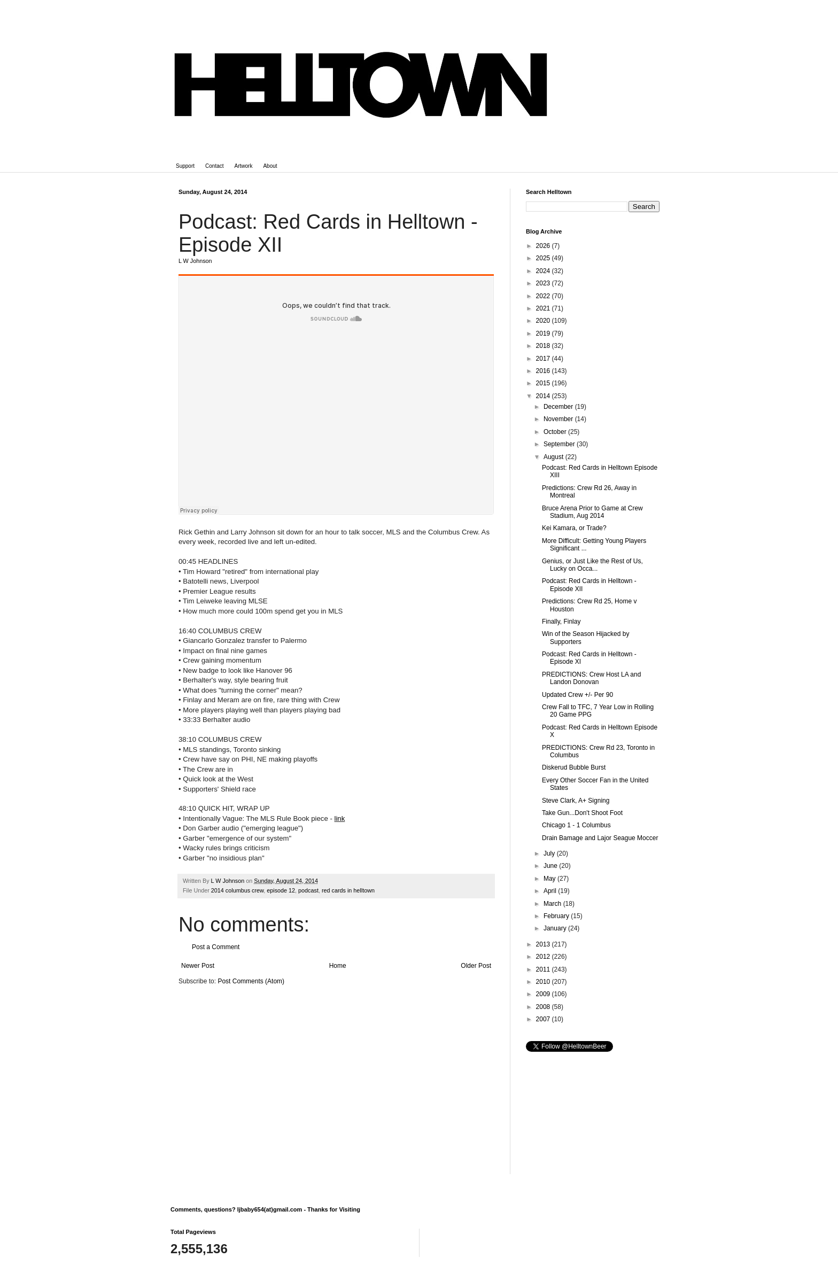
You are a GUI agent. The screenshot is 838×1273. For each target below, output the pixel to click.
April (551, 891)
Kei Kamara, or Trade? (574, 528)
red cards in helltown (348, 890)
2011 (544, 969)
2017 (544, 358)
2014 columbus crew (237, 890)
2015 (544, 383)
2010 (544, 981)
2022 (544, 296)
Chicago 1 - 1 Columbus (576, 825)
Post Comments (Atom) (251, 981)
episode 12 (281, 890)
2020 (544, 320)
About (270, 166)
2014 (544, 396)
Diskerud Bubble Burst (574, 767)
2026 (544, 246)
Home (337, 965)
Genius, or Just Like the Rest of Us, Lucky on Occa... (592, 564)
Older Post (476, 965)
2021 (544, 308)
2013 (544, 944)
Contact (214, 166)
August (554, 457)
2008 (544, 1007)
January (556, 928)
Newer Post (197, 965)
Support (185, 166)
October (556, 432)
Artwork (244, 166)
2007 (544, 1019)
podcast (308, 890)
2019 (544, 333)
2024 (544, 271)
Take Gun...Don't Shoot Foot (582, 813)
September (560, 444)
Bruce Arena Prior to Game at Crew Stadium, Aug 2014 (592, 511)
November (559, 419)
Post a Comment (215, 947)
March (553, 903)
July (550, 853)
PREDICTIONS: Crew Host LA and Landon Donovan (591, 678)
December (559, 406)
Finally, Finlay (561, 621)
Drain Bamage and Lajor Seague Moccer (600, 838)
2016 (544, 371)
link (340, 818)
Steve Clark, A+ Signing (575, 800)
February (557, 916)
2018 (544, 346)
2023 (544, 283)
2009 (544, 994)
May (550, 878)
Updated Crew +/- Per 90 (577, 694)
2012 (544, 956)
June (551, 866)
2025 (544, 258)
